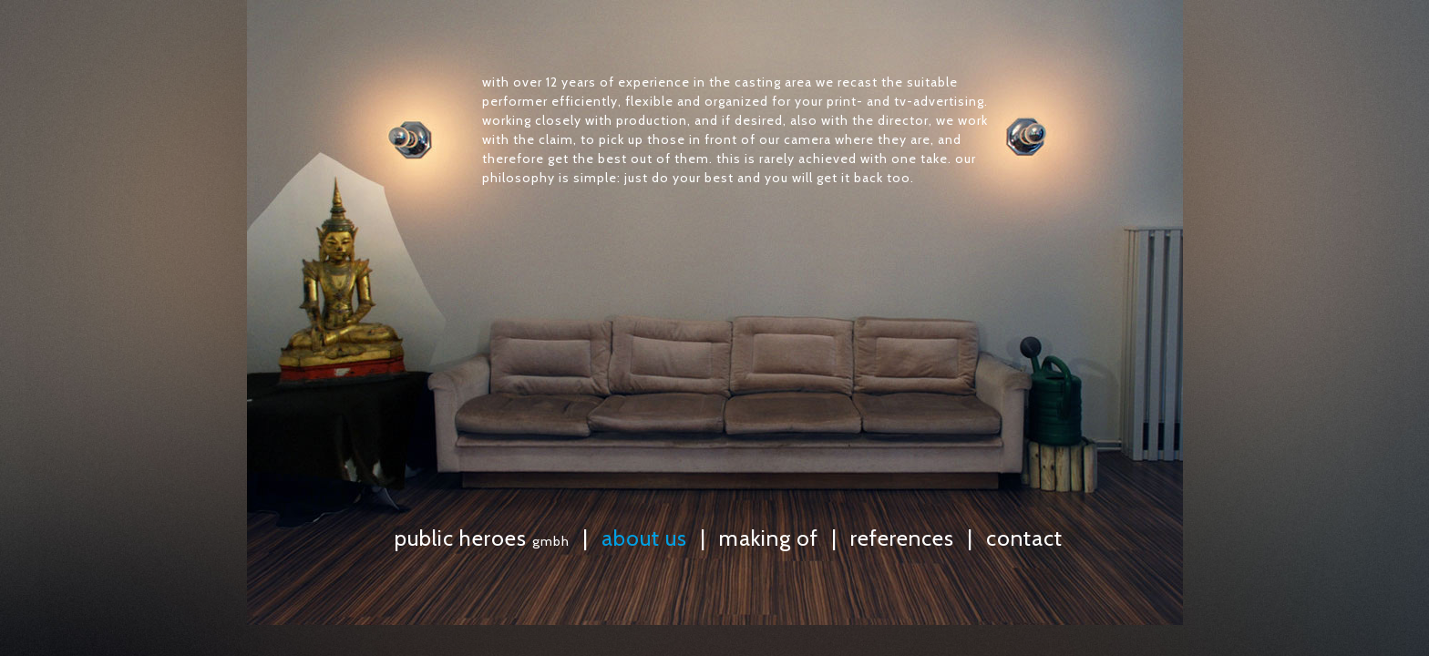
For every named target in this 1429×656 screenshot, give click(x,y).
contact (1024, 538)
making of (768, 538)
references (902, 538)
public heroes (482, 538)
